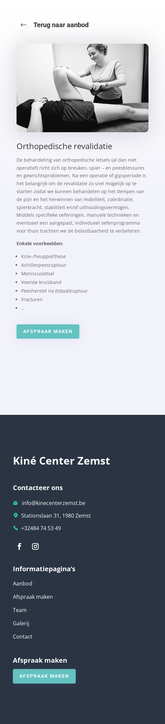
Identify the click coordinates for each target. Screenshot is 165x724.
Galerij (23, 623)
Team (22, 610)
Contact (25, 636)
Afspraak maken (48, 331)
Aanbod (25, 583)
